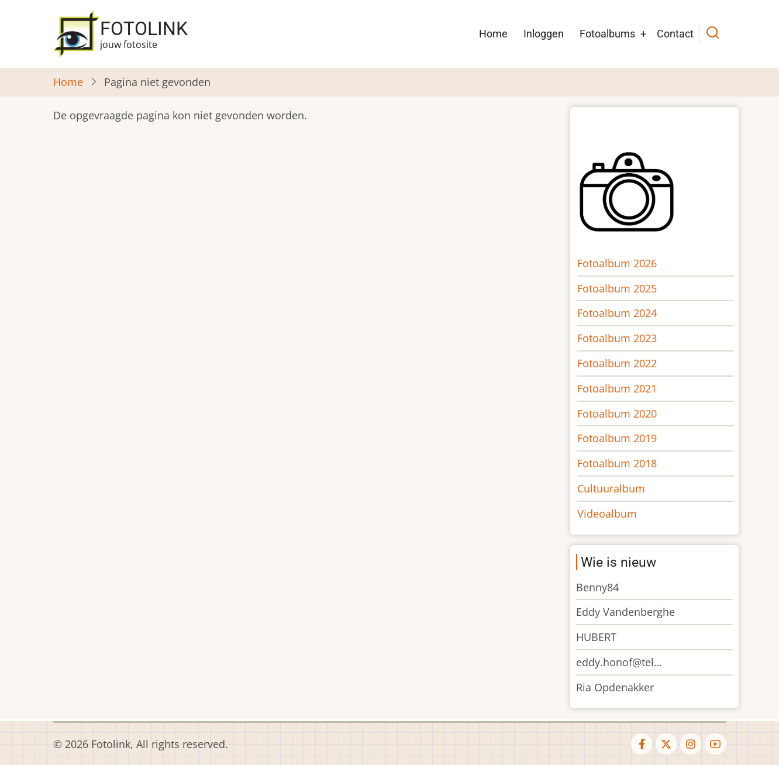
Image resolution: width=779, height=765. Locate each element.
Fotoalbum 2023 (625, 338)
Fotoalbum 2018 (625, 463)
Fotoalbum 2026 (625, 263)
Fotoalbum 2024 (625, 313)
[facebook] (641, 743)
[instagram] (690, 743)
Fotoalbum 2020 (625, 413)
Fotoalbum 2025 (625, 288)
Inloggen (543, 33)
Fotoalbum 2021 (625, 388)
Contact (675, 33)
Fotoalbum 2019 (625, 438)
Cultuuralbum (619, 488)
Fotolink (144, 29)
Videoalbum (615, 513)
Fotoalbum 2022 (625, 363)
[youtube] (715, 743)
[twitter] (666, 743)
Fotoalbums (607, 33)
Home (493, 33)
